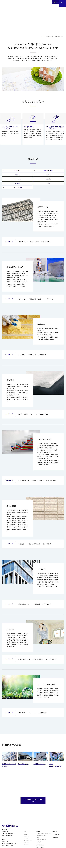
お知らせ (55, 834)
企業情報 (38, 834)
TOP (41, 36)
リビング (26, 840)
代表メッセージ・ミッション (43, 835)
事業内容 (26, 836)
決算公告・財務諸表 (41, 842)
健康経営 (39, 844)
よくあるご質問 (56, 836)
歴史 (38, 840)
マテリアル (26, 845)
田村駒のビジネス (48, 36)
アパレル (26, 838)
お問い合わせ (56, 839)
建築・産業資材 (28, 842)
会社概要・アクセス (41, 838)
